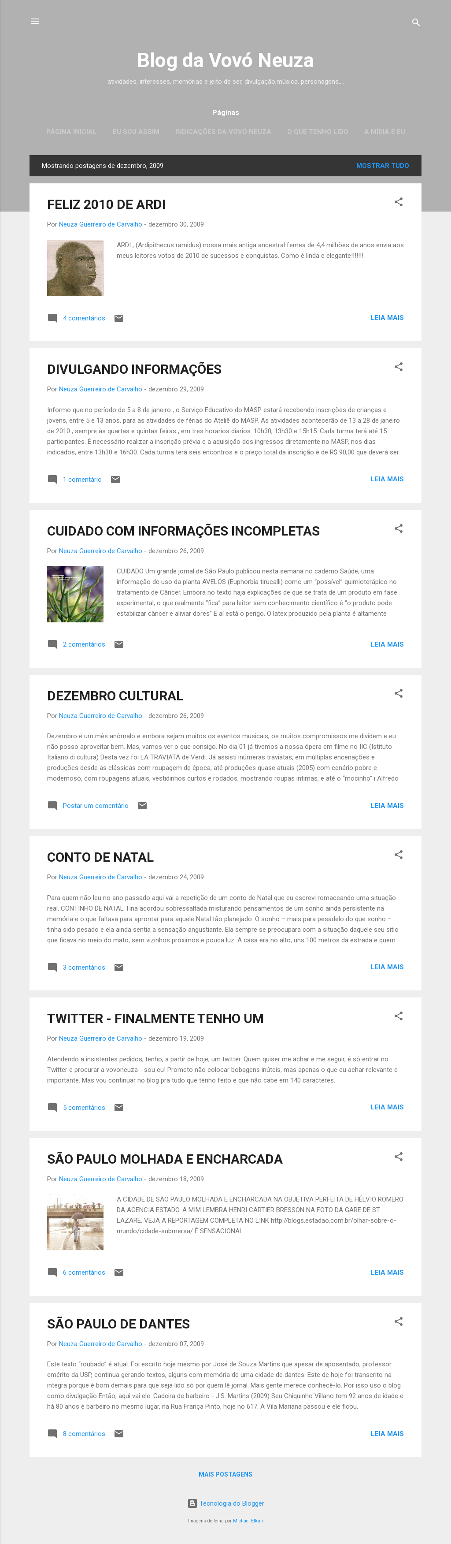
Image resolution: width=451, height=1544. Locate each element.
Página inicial (71, 132)
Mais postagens (225, 1474)
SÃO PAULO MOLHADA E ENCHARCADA (165, 1159)
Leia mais (387, 318)
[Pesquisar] (416, 24)
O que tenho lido (317, 132)
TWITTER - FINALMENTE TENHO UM (155, 1018)
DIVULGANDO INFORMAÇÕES (134, 369)
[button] (398, 203)
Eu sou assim (136, 132)
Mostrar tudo (382, 166)
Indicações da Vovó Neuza (223, 132)
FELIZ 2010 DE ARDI (106, 204)
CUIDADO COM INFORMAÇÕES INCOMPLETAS (183, 531)
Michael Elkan (248, 1521)
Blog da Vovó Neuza (225, 60)
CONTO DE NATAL (100, 857)
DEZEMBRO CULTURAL (115, 695)
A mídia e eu (384, 132)
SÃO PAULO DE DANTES (118, 1324)
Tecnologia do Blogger (225, 1503)
